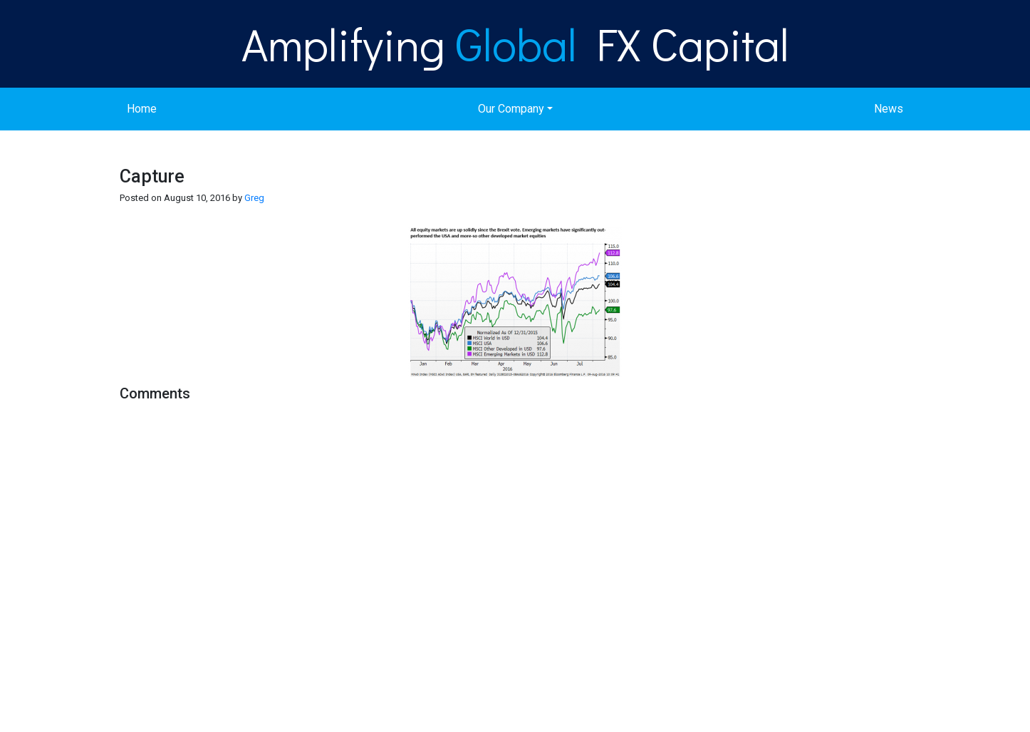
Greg (254, 197)
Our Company (511, 108)
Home (142, 108)
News (888, 108)
